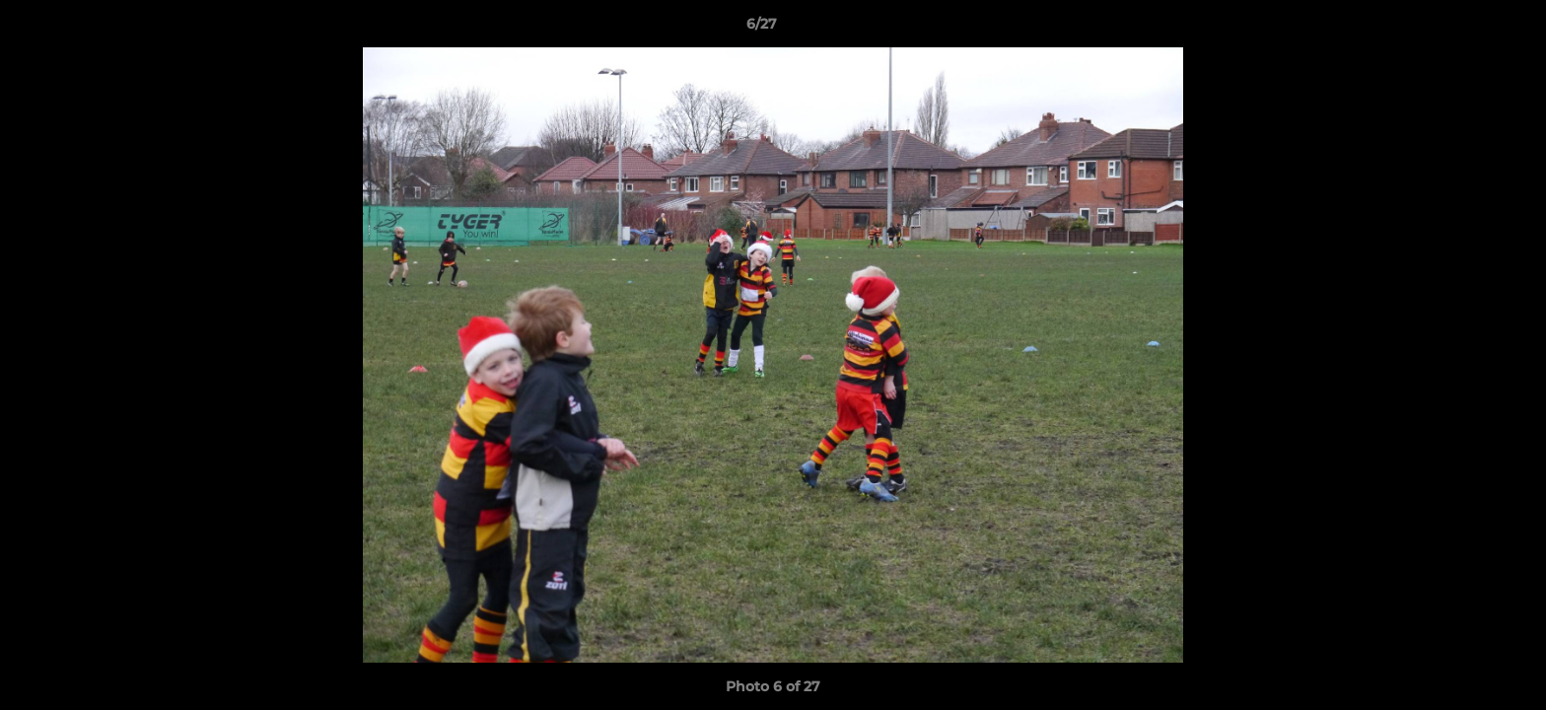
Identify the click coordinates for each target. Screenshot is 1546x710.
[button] (1463, 28)
